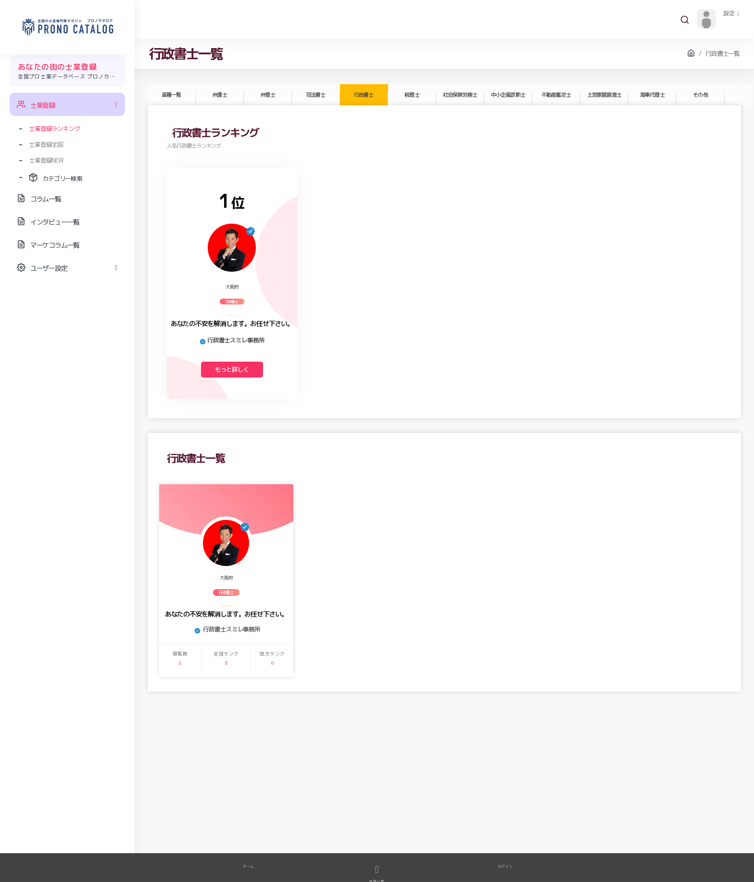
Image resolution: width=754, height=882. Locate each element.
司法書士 (315, 95)
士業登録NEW (46, 160)
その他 (700, 95)
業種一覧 (171, 95)
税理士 (411, 95)
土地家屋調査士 (604, 95)
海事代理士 (652, 95)
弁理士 (267, 95)
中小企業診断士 (508, 95)
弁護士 (219, 95)
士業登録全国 (46, 144)
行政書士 (363, 95)
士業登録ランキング (54, 128)
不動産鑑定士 (555, 95)
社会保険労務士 (460, 95)
